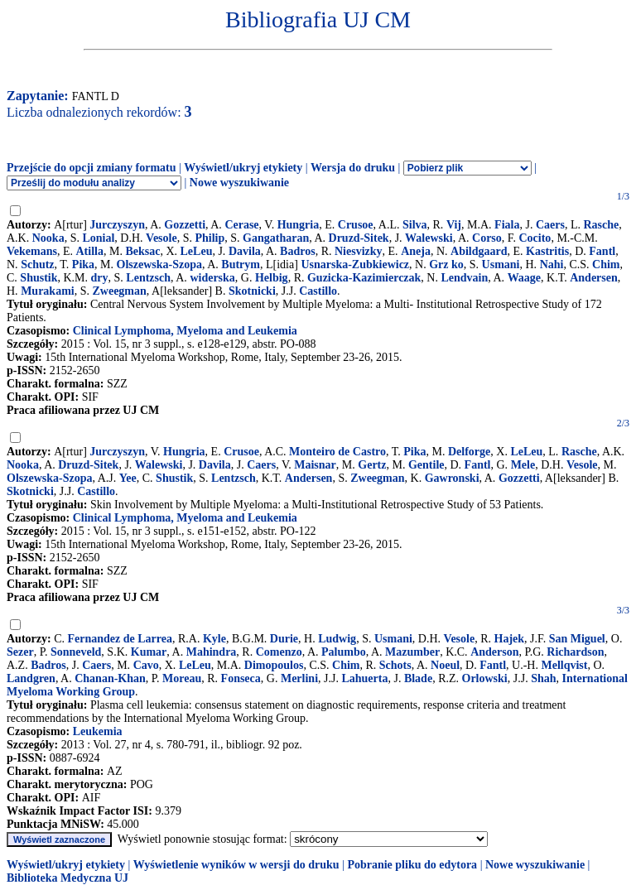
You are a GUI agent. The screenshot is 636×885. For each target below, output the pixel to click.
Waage (524, 278)
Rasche (601, 225)
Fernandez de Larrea (120, 638)
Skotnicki (252, 291)
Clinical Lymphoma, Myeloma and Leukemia (185, 331)
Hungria (298, 225)
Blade (418, 678)
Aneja (416, 251)
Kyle (214, 638)
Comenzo (279, 652)
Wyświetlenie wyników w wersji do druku (236, 865)
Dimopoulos (274, 665)
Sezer (20, 652)
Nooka (48, 238)
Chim (605, 264)
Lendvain (464, 278)
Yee (128, 478)
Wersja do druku (353, 167)
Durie (284, 638)
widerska (212, 278)
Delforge (469, 451)
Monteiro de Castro (337, 451)
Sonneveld (76, 652)
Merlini (299, 678)
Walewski (429, 238)
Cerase (241, 225)
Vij (453, 225)
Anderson (494, 652)
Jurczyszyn (117, 225)
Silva (414, 225)
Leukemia (98, 731)
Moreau (181, 678)
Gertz (372, 465)
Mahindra (211, 652)
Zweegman (119, 291)
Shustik (38, 278)
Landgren (31, 678)
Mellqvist (564, 665)
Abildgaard (478, 251)
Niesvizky (359, 251)
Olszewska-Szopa (159, 264)
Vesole (161, 238)
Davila (245, 251)
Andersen (594, 278)
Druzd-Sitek (359, 238)
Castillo (318, 291)
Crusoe (355, 225)
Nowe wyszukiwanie (239, 182)
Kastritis (547, 251)
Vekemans (32, 251)
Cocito (534, 238)
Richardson (575, 652)
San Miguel (577, 638)
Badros (298, 251)
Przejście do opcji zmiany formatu (91, 167)
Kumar (149, 652)
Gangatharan (276, 238)
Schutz (37, 264)
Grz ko (446, 264)
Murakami (48, 291)
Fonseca (241, 678)
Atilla (90, 251)
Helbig (271, 278)
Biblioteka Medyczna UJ (67, 878)
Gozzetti (184, 225)
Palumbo (343, 652)
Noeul (445, 665)
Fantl (602, 251)
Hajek (509, 638)
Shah (543, 678)
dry (99, 278)
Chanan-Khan (110, 678)
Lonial (98, 238)
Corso (487, 238)
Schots (395, 665)
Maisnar (315, 465)
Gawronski (452, 478)
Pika (83, 264)
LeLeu (197, 251)
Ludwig (337, 638)
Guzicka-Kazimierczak (364, 278)
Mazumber (412, 652)
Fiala (506, 225)
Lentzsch (148, 278)
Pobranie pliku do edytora (412, 865)
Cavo (146, 665)
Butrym (240, 264)
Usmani (501, 264)
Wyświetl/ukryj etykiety (243, 167)
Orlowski (485, 678)
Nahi (552, 264)
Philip (209, 238)
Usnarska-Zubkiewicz (355, 264)
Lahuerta (364, 678)
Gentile (426, 465)
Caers (550, 225)
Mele (523, 465)
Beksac (142, 251)
